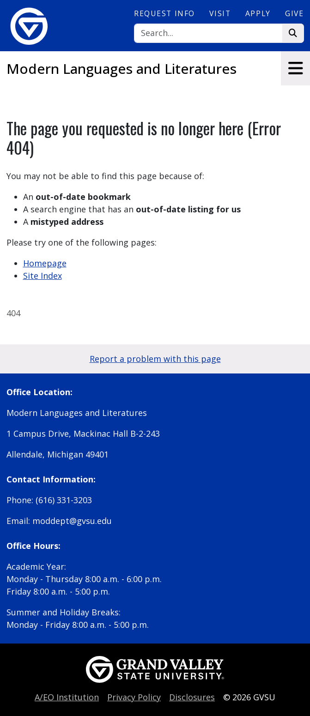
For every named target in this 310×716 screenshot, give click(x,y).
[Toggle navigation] (295, 68)
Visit (220, 13)
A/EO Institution (67, 697)
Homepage (45, 263)
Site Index (42, 275)
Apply (258, 13)
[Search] (208, 33)
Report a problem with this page (155, 358)
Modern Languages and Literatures (121, 68)
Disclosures (192, 697)
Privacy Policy (134, 697)
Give (294, 13)
